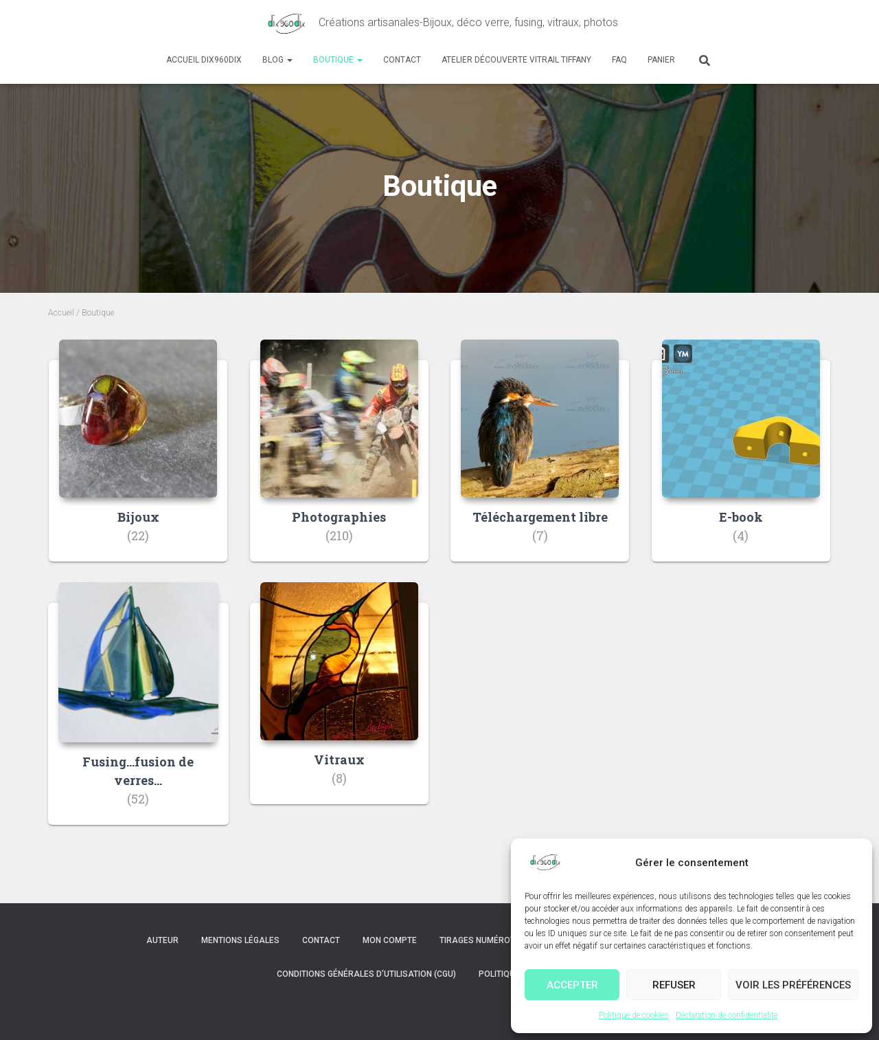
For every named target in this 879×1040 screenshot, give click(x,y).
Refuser (674, 985)
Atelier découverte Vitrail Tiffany (516, 60)
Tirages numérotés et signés (504, 940)
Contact (402, 60)
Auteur (162, 940)
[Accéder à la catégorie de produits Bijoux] (138, 461)
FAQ (619, 60)
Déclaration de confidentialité (726, 1015)
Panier (661, 60)
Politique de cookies (634, 1015)
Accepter (572, 985)
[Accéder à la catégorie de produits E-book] (741, 461)
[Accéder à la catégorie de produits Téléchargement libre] (539, 461)
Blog (277, 60)
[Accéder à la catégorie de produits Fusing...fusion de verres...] (138, 714)
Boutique (338, 60)
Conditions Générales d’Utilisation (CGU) (366, 974)
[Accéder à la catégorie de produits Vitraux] (339, 703)
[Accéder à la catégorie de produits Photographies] (339, 461)
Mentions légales (240, 940)
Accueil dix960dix (204, 60)
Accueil (61, 313)
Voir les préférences (793, 985)
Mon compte (390, 940)
